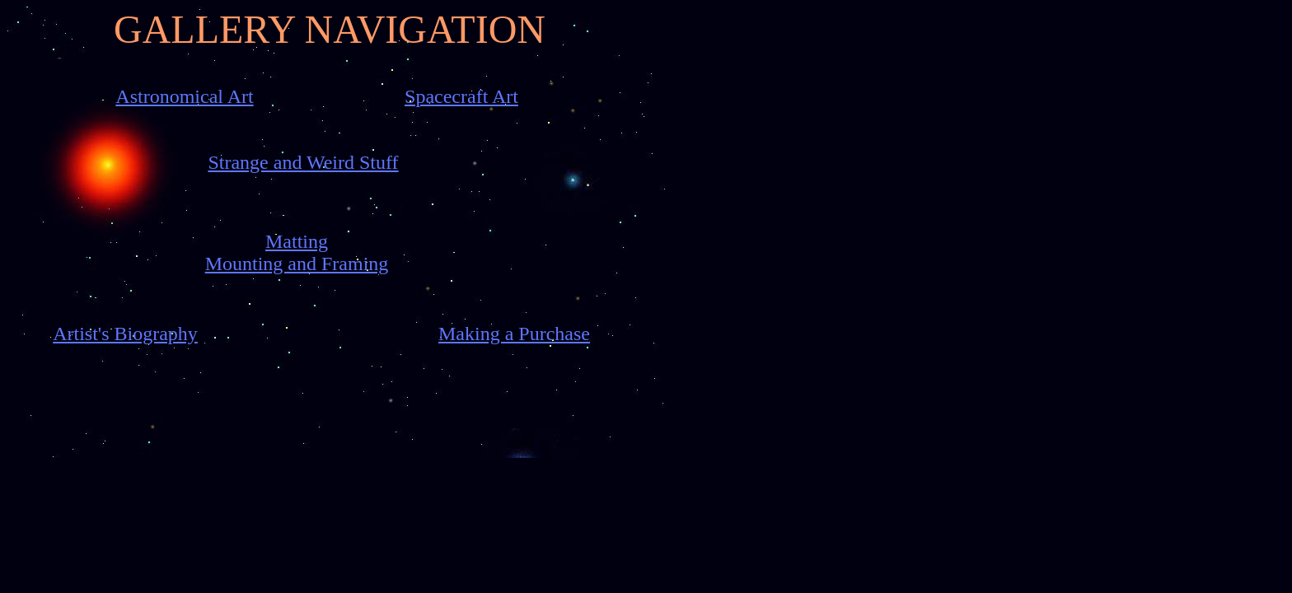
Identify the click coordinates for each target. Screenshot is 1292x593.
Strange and (257, 162)
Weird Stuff (353, 162)
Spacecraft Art (461, 96)
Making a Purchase (514, 333)
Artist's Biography (125, 333)
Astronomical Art (184, 96)
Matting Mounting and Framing (297, 252)
